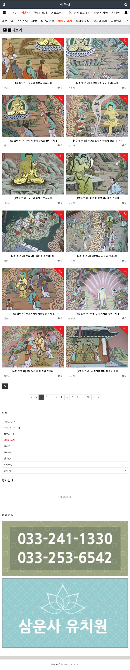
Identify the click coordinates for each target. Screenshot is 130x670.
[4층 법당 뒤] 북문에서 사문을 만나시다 (97, 255)
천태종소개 (40, 12)
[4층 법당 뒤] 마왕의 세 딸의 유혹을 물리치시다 (32, 140)
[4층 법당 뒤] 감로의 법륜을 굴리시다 (33, 82)
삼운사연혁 (47, 21)
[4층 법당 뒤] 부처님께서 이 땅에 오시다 (32, 371)
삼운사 (25, 12)
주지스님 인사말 (27, 21)
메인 (15, 12)
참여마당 (117, 12)
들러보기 (12, 30)
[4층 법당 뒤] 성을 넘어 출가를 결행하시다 (32, 255)
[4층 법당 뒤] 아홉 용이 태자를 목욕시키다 (97, 313)
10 (88, 397)
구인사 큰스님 (11, 421)
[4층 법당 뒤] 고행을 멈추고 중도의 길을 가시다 (97, 140)
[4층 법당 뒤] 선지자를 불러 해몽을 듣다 (97, 371)
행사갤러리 (100, 21)
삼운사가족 (101, 12)
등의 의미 (8, 470)
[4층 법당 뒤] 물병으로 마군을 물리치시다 (97, 82)
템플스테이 (58, 12)
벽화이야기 (65, 21)
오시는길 (8, 464)
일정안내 (116, 21)
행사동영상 (82, 21)
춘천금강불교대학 (79, 12)
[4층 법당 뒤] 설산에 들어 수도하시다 (33, 198)
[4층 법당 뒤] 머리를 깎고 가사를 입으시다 (97, 198)
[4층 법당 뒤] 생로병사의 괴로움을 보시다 (32, 313)
